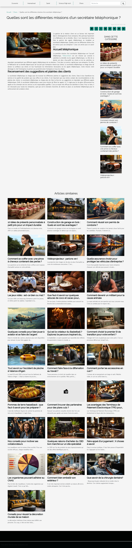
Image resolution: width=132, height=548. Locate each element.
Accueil (9, 12)
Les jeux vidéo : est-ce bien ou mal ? (26, 295)
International (31, 3)
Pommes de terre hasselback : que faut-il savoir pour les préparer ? (25, 406)
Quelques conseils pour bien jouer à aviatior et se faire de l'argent (26, 333)
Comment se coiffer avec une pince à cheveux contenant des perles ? (110, 149)
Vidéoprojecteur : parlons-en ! (107, 176)
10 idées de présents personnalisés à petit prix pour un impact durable (110, 65)
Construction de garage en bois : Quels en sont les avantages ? (111, 94)
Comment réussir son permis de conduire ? (109, 121)
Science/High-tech (65, 3)
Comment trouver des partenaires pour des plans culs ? (64, 406)
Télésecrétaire (66, 56)
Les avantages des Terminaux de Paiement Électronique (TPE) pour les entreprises (104, 407)
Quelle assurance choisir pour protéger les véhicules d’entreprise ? (105, 260)
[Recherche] (105, 3)
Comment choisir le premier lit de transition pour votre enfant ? (104, 333)
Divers (81, 3)
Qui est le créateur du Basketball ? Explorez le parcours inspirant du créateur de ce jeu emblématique (64, 334)
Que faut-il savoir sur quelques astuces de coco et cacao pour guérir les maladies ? (63, 298)
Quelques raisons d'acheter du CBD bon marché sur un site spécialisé (65, 442)
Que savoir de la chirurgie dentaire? (105, 477)
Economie (15, 3)
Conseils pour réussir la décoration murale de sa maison (25, 515)
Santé (48, 3)
